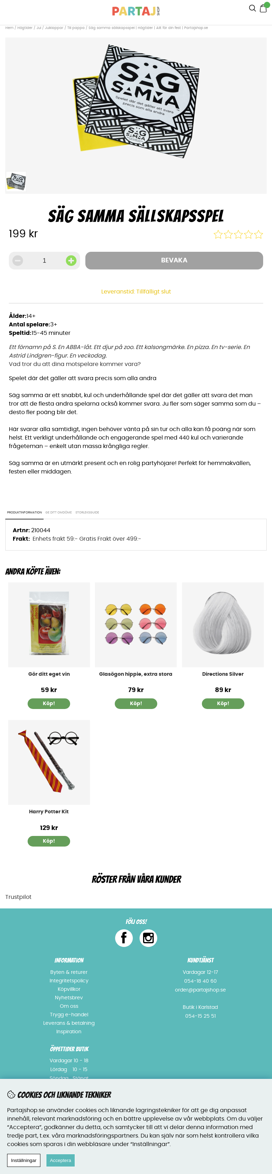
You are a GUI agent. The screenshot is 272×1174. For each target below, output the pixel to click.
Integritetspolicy (69, 980)
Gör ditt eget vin (49, 674)
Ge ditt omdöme (58, 512)
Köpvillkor (69, 989)
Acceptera (60, 1160)
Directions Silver (223, 674)
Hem (9, 28)
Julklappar (54, 28)
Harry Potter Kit (49, 811)
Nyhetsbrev (69, 997)
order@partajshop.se (200, 990)
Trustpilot (18, 897)
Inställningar (23, 1160)
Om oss (69, 1006)
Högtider (25, 28)
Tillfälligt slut (153, 292)
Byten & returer (68, 972)
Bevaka (174, 260)
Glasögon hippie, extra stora (135, 674)
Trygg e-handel (69, 1014)
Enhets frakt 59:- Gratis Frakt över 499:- (87, 539)
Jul (38, 28)
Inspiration (68, 1031)
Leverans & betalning (69, 1023)
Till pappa (76, 28)
